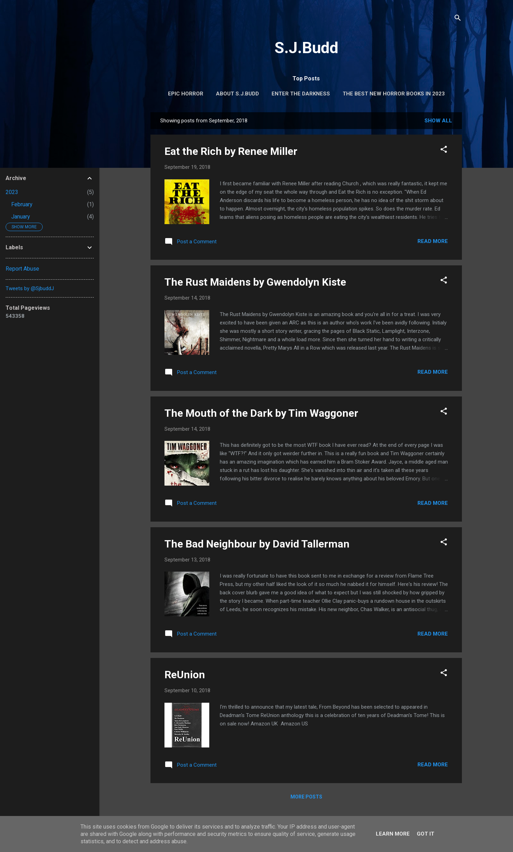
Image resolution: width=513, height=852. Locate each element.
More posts (306, 797)
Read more (432, 241)
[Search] (458, 19)
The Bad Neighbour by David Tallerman (257, 544)
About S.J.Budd (237, 94)
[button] (444, 150)
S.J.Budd (306, 47)
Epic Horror (185, 94)
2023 (12, 192)
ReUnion (184, 674)
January (20, 216)
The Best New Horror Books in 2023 (394, 94)
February (22, 204)
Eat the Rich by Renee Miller (230, 151)
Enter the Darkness (301, 94)
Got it (425, 834)
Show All (438, 120)
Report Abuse (22, 268)
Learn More (393, 834)
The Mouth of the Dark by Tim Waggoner (261, 413)
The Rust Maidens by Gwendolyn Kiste (255, 282)
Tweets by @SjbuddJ (30, 288)
